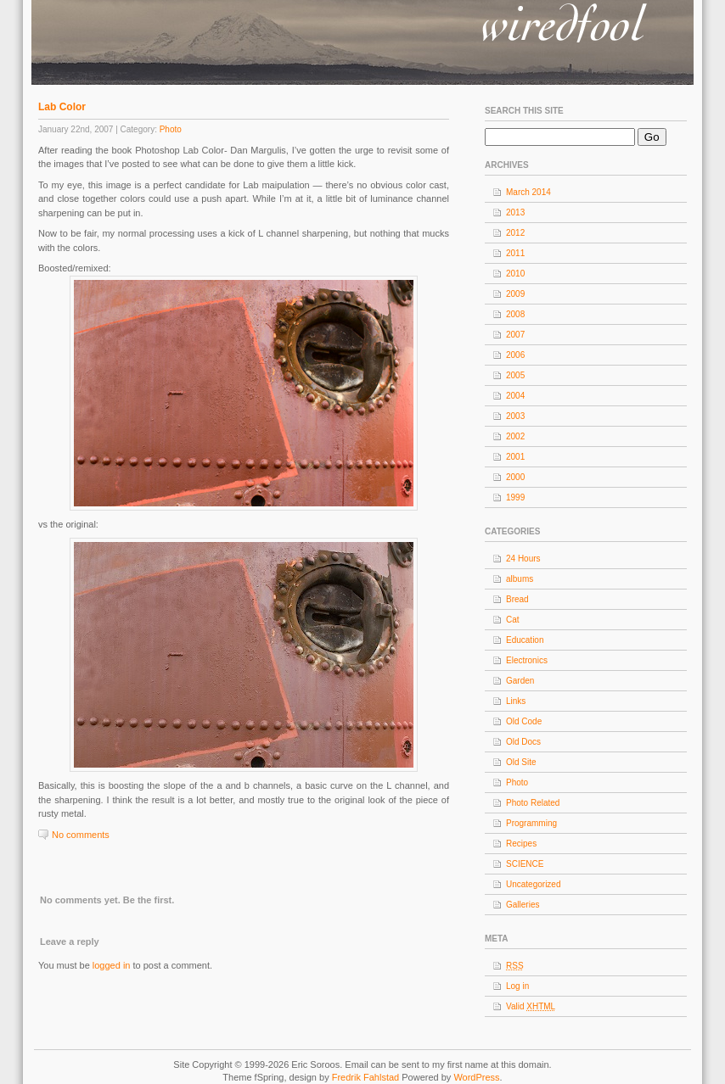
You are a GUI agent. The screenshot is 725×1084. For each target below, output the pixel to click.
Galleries (522, 904)
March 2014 (528, 192)
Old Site (521, 762)
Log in (517, 986)
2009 (515, 294)
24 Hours (523, 558)
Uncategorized (533, 884)
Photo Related (532, 802)
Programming (531, 823)
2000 (515, 477)
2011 (515, 253)
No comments (81, 835)
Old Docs (523, 741)
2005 (515, 375)
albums (519, 579)
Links (515, 701)
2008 (515, 314)
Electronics (527, 660)
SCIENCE (524, 864)
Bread (517, 599)
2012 (515, 232)
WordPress (476, 1077)
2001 (515, 456)
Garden (520, 680)
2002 (515, 436)
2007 (515, 334)
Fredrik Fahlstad (367, 1077)
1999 (515, 497)
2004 (515, 395)
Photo (171, 129)
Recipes (521, 843)
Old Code (524, 721)
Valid (530, 1006)
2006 (515, 355)
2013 (515, 212)
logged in (112, 965)
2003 (515, 416)
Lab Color (62, 107)
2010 (515, 273)
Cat (513, 619)
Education (524, 640)
